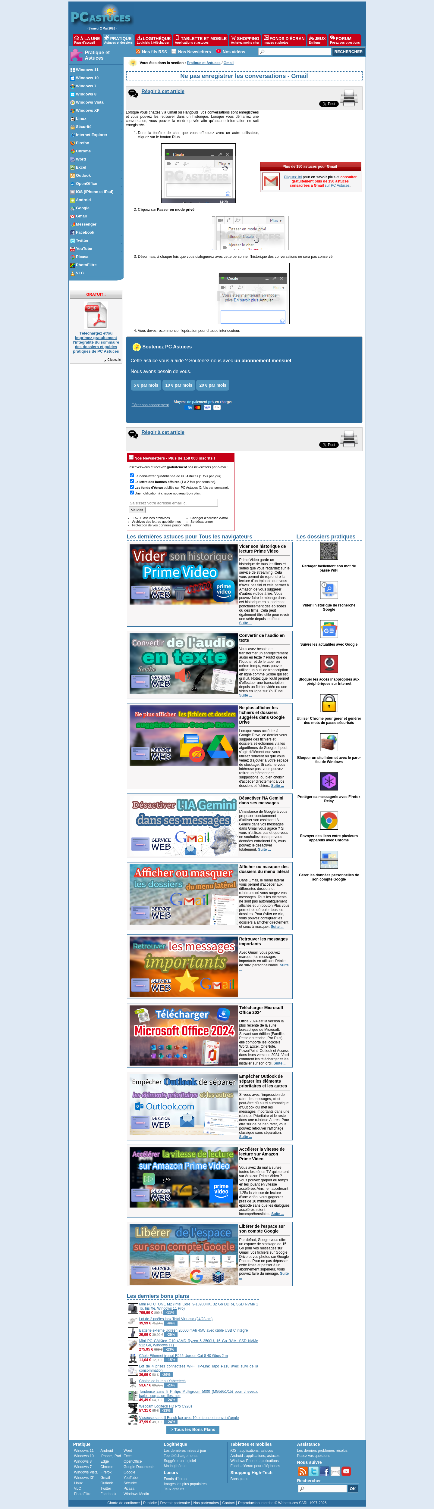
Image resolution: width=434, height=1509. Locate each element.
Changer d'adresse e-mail (209, 518)
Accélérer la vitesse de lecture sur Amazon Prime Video (262, 1154)
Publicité (150, 1503)
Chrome (106, 1467)
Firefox (106, 1472)
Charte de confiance (123, 1503)
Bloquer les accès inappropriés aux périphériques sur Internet (328, 681)
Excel (128, 1456)
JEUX (317, 39)
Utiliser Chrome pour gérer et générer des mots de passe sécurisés (329, 720)
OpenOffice (133, 1461)
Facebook (108, 1494)
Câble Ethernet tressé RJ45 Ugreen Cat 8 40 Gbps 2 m (183, 1356)
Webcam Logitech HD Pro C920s (166, 1406)
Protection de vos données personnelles (161, 525)
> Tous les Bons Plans (193, 1429)
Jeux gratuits (174, 1489)
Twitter (105, 1488)
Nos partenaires (206, 1503)
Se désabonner (201, 521)
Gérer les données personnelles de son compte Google (329, 877)
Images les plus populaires (185, 1484)
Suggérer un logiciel (180, 1461)
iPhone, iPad (110, 1456)
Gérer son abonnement (150, 405)
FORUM (345, 39)
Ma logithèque (175, 1466)
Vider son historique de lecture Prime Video (262, 548)
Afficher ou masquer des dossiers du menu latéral (264, 869)
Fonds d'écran (175, 1479)
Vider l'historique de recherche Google (329, 607)
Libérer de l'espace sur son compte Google (262, 1228)
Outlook (106, 1483)
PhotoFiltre (83, 1494)
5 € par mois (146, 385)
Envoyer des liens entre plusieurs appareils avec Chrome (329, 838)
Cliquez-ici (112, 359)
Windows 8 (83, 1461)
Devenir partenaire (175, 1503)
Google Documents (139, 1467)
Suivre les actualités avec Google (328, 644)
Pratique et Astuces (97, 55)
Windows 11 (84, 1450)
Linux (78, 1483)
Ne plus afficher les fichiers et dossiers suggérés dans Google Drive (262, 715)
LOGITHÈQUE (154, 39)
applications (249, 1450)
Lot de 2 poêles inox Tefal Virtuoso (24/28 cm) (176, 1319)
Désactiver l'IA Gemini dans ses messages (261, 800)
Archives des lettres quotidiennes (156, 521)
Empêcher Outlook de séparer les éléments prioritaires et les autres (263, 1081)
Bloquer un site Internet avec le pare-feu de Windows (329, 760)
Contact (228, 1503)
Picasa (129, 1488)
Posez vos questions (313, 1456)
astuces (267, 1450)
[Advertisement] (311, 1334)
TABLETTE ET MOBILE (201, 39)
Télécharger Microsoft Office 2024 (261, 1010)
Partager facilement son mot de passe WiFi (329, 568)
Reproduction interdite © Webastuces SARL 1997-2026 (282, 1503)
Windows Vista (86, 1472)
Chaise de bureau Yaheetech (162, 1381)
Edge (104, 1461)
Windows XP (84, 1478)
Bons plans (239, 1479)
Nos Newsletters (194, 51)
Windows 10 (84, 1456)
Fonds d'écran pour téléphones (255, 1466)
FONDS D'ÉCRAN (284, 39)
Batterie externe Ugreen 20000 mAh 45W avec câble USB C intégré (193, 1330)
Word (128, 1450)
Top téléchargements (180, 1456)
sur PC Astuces (337, 185)
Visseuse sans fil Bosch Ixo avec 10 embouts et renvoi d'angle (189, 1418)
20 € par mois (212, 385)
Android (106, 1450)
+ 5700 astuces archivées (151, 518)
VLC (77, 1488)
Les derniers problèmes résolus (322, 1450)
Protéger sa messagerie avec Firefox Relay (328, 799)
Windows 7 (83, 1467)
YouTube (131, 1478)
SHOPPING (245, 39)
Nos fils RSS (154, 51)
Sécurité (130, 1483)
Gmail (105, 1478)
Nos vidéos (234, 51)
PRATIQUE (118, 39)
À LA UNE (87, 39)
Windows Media (136, 1494)
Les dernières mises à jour (185, 1450)
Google (129, 1472)
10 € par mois (179, 385)
